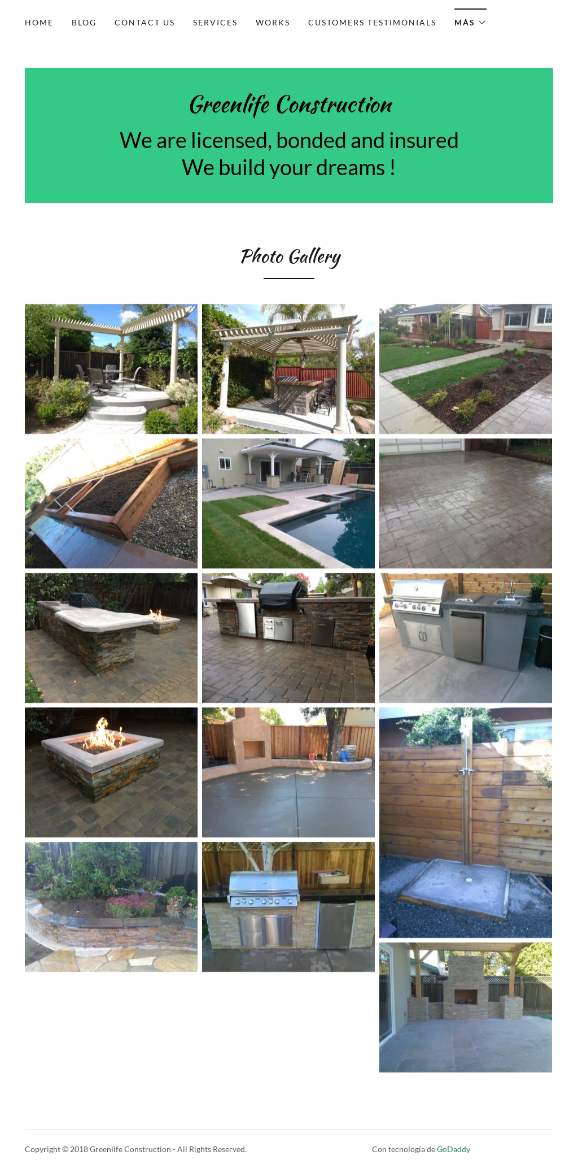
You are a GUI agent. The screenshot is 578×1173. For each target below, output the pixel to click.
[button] (470, 18)
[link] (289, 108)
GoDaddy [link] (453, 1149)
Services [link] (215, 22)
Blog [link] (84, 22)
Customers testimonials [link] (372, 22)
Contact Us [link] (145, 22)
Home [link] (39, 22)
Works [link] (273, 22)
